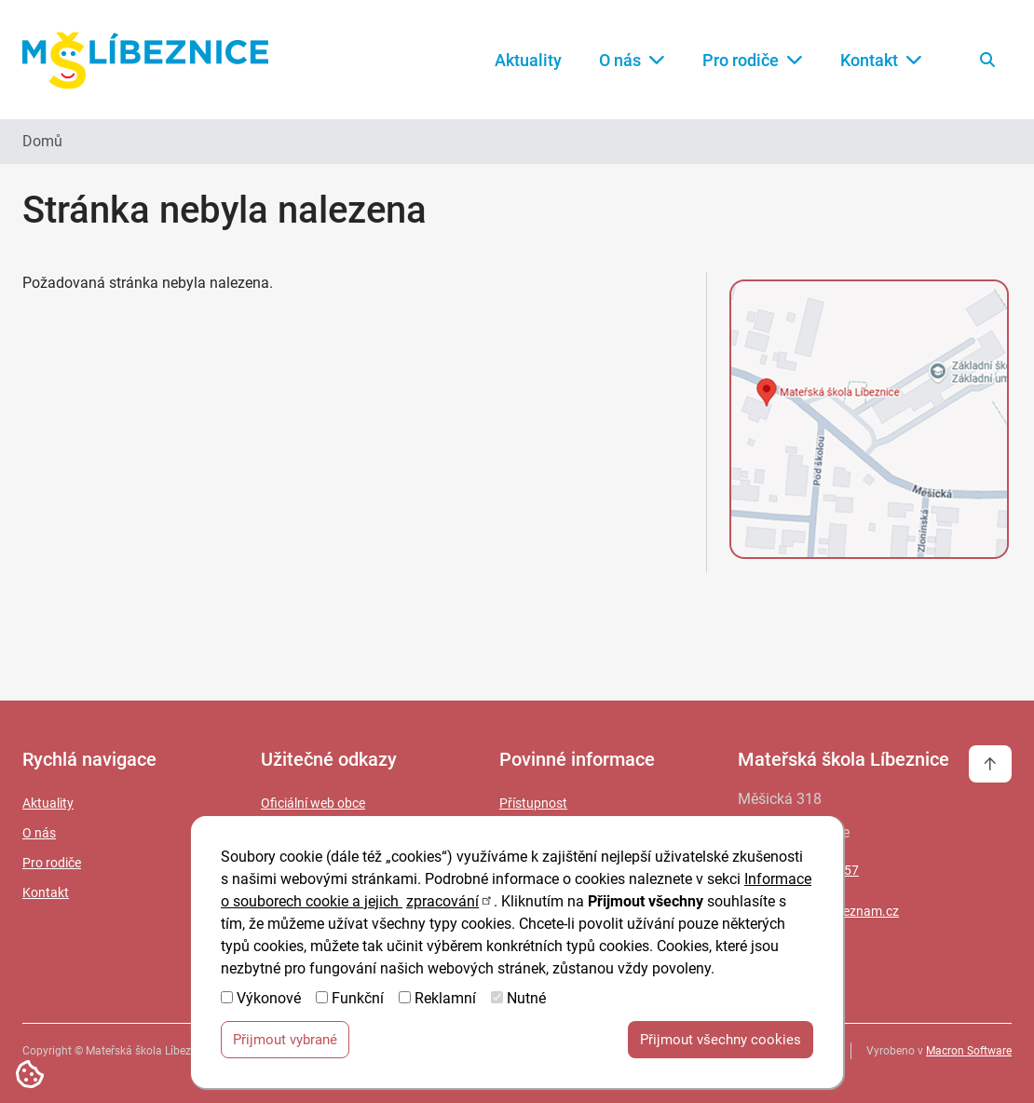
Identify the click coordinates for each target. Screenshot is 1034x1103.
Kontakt (881, 60)
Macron (969, 1050)
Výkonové (269, 1005)
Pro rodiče (752, 60)
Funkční (358, 1005)
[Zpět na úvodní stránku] (145, 60)
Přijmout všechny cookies (720, 1046)
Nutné (526, 1005)
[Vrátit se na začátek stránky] (990, 764)
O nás (632, 60)
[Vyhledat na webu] (987, 59)
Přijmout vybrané (285, 1046)
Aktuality (528, 60)
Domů (42, 141)
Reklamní (445, 1005)
